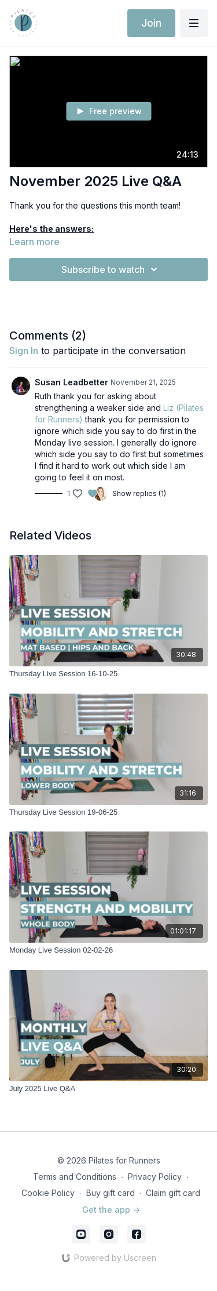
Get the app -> (111, 1210)
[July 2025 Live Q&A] (108, 1089)
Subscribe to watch (111, 269)
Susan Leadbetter (71, 382)
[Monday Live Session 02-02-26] (108, 950)
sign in (23, 350)
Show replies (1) (139, 493)
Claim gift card (173, 1193)
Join (151, 23)
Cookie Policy (48, 1193)
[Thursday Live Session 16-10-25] (108, 674)
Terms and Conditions (74, 1176)
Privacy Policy (155, 1176)
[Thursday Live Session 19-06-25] (108, 812)
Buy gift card (110, 1193)
